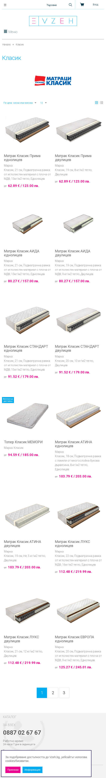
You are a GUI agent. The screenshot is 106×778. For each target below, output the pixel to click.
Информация (32, 769)
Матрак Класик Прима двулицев (73, 158)
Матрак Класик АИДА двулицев (72, 253)
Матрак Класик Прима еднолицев (22, 158)
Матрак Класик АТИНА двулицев (22, 544)
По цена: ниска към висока (20, 102)
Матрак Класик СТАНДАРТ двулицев (77, 348)
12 (43, 102)
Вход (95, 4)
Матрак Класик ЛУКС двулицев (21, 639)
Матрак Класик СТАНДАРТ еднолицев (26, 348)
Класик (9, 170)
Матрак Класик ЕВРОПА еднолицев (74, 639)
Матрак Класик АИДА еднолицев (21, 253)
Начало (6, 44)
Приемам (13, 769)
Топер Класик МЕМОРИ (23, 442)
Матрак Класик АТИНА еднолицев (73, 444)
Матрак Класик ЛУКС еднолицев (72, 544)
